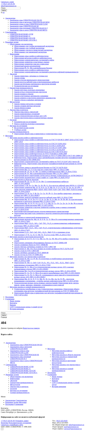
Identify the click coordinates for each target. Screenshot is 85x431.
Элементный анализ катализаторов (27, 66)
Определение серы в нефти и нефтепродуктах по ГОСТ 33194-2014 (39, 146)
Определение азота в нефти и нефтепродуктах (31, 70)
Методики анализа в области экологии (24, 179)
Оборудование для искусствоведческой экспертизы (33, 50)
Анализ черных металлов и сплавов (27, 104)
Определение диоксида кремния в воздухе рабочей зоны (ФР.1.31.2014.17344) (43, 197)
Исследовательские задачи (24, 128)
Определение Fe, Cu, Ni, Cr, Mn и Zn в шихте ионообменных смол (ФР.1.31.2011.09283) (47, 273)
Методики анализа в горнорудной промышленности (29, 217)
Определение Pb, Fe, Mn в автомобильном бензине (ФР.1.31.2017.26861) (41, 174)
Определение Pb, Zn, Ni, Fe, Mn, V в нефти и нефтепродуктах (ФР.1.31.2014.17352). (45, 172)
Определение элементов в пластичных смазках (31, 62)
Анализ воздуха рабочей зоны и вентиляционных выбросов (36, 82)
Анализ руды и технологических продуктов (30, 92)
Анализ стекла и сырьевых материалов (28, 100)
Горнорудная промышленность (21, 88)
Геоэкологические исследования (26, 86)
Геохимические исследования (25, 122)
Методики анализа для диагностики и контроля (27, 257)
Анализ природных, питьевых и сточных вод (31, 76)
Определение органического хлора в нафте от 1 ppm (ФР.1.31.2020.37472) (42, 177)
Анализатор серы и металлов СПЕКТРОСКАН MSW (30, 22)
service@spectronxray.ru (73, 429)
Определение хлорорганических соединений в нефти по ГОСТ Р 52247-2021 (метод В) (46, 162)
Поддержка (9, 297)
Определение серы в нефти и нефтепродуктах (31, 56)
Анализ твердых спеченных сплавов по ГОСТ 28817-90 (35, 247)
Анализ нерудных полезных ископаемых (29, 90)
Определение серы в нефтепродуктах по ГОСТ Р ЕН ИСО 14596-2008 (40, 154)
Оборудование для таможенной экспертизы (30, 52)
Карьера (13, 305)
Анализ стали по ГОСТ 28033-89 (26, 251)
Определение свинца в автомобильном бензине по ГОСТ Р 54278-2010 (40, 168)
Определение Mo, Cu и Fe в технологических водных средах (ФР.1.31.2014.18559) (45, 271)
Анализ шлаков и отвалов (23, 94)
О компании (9, 299)
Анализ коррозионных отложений (27, 114)
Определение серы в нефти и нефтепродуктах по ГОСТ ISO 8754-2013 (40, 152)
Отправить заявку (22, 421)
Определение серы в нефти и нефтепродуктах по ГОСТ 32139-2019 (39, 150)
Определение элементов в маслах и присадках (31, 64)
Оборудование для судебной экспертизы (29, 48)
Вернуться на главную (31, 328)
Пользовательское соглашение (20, 423)
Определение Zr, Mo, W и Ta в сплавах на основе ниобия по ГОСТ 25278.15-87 (43, 249)
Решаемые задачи (11, 42)
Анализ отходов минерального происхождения (31, 80)
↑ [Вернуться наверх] (2, 429)
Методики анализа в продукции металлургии (27, 237)
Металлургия (15, 102)
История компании (17, 309)
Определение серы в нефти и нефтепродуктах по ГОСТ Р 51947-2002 (40, 148)
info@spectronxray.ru (8, 6)
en (3, 12)
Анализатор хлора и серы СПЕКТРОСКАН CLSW (29, 24)
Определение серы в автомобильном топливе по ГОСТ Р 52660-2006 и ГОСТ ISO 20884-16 (48, 156)
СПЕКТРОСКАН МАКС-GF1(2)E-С (23, 40)
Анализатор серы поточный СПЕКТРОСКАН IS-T (29, 28)
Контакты (13, 303)
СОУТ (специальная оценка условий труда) (26, 307)
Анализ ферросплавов (22, 108)
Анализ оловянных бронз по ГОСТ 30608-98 (31, 245)
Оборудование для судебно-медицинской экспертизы (34, 46)
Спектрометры (10, 32)
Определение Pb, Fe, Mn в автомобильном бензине (33, 68)
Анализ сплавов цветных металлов (27, 106)
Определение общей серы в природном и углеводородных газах (38, 134)
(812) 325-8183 (61, 421)
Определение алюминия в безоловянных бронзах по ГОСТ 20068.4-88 (40, 243)
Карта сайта (18, 425)
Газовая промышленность (19, 132)
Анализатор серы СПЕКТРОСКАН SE (24, 26)
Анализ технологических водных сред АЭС (30, 116)
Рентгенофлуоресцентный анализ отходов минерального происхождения (41, 211)
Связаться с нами (7, 2)
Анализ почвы (19, 78)
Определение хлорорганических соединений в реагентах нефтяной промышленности (46, 72)
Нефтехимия (14, 54)
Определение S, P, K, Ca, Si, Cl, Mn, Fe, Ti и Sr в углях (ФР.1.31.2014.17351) (42, 235)
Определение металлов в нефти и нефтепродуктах (33, 58)
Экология (13, 74)
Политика (4, 423)
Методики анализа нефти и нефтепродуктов (26, 138)
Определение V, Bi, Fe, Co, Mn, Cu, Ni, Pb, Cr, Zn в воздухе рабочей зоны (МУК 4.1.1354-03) (49, 185)
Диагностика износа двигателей (26, 112)
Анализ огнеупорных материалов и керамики (31, 96)
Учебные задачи (20, 130)
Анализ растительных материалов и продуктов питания (35, 84)
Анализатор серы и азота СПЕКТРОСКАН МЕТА (28, 30)
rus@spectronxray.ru (71, 427)
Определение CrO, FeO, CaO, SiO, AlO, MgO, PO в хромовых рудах (42, 232)
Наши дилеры (15, 301)
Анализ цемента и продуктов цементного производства (35, 98)
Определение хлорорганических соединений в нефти (34, 60)
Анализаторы (10, 18)
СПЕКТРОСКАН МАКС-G (20, 36)
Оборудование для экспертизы (21, 44)
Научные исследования (18, 126)
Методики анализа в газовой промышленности (27, 287)
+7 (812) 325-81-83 (8, 4)
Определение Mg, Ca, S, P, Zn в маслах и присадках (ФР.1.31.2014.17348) (41, 170)
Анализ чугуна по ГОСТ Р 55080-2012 (28, 255)
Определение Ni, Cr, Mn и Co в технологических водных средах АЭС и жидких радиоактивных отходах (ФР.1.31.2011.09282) (44, 268)
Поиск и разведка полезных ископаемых (29, 124)
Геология (13, 120)
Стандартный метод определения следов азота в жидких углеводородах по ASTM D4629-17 (48, 175)
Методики (9, 136)
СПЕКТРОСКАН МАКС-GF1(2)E (22, 38)
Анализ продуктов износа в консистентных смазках (33, 118)
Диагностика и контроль (19, 110)
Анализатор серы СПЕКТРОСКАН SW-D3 (26, 20)
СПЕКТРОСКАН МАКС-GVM (21, 34)
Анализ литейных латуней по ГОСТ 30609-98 (31, 253)
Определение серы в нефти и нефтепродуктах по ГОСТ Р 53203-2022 (40, 144)
